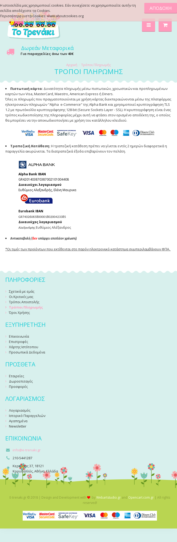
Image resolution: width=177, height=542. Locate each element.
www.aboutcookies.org (65, 15)
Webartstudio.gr (108, 497)
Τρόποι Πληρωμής (96, 64)
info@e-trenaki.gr (27, 450)
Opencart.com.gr (141, 497)
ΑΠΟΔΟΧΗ (161, 8)
